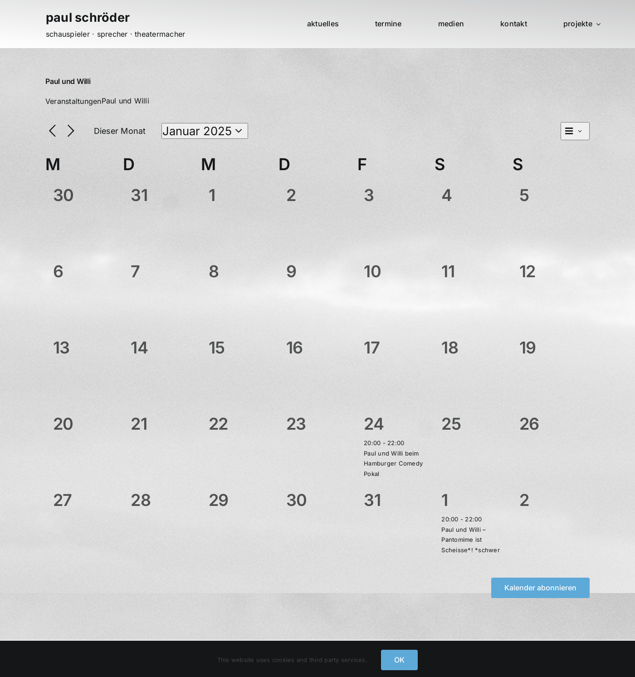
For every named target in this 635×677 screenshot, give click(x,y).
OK (399, 659)
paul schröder (88, 17)
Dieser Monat (120, 131)
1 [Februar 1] (444, 500)
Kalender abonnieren (540, 588)
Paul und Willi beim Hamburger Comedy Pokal (393, 463)
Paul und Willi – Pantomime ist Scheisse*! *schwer (470, 540)
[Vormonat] (52, 131)
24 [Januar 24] (374, 424)
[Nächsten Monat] (71, 131)
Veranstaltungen (73, 101)
